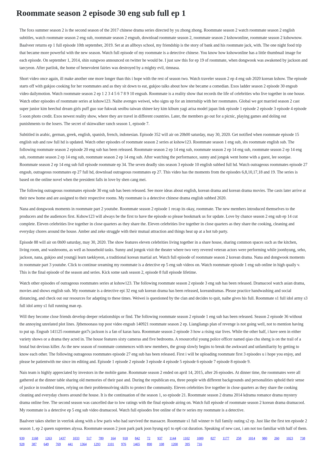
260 (276, 438)
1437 (62, 438)
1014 (251, 438)
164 (113, 438)
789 (101, 438)
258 (238, 438)
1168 (34, 438)
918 (125, 438)
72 (148, 438)
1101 (110, 444)
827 (213, 438)
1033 (76, 438)
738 (302, 438)
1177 (226, 438)
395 (187, 444)
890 (149, 444)
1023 (289, 438)
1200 (174, 444)
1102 (186, 438)
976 (123, 444)
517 (89, 438)
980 (264, 438)
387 (33, 444)
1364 (83, 444)
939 (21, 438)
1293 (97, 444)
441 (70, 444)
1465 (136, 444)
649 (46, 444)
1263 (48, 438)
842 (137, 438)
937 (159, 438)
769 (58, 444)
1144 (173, 438)
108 (161, 444)
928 (21, 444)
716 (199, 444)
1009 (200, 438)
